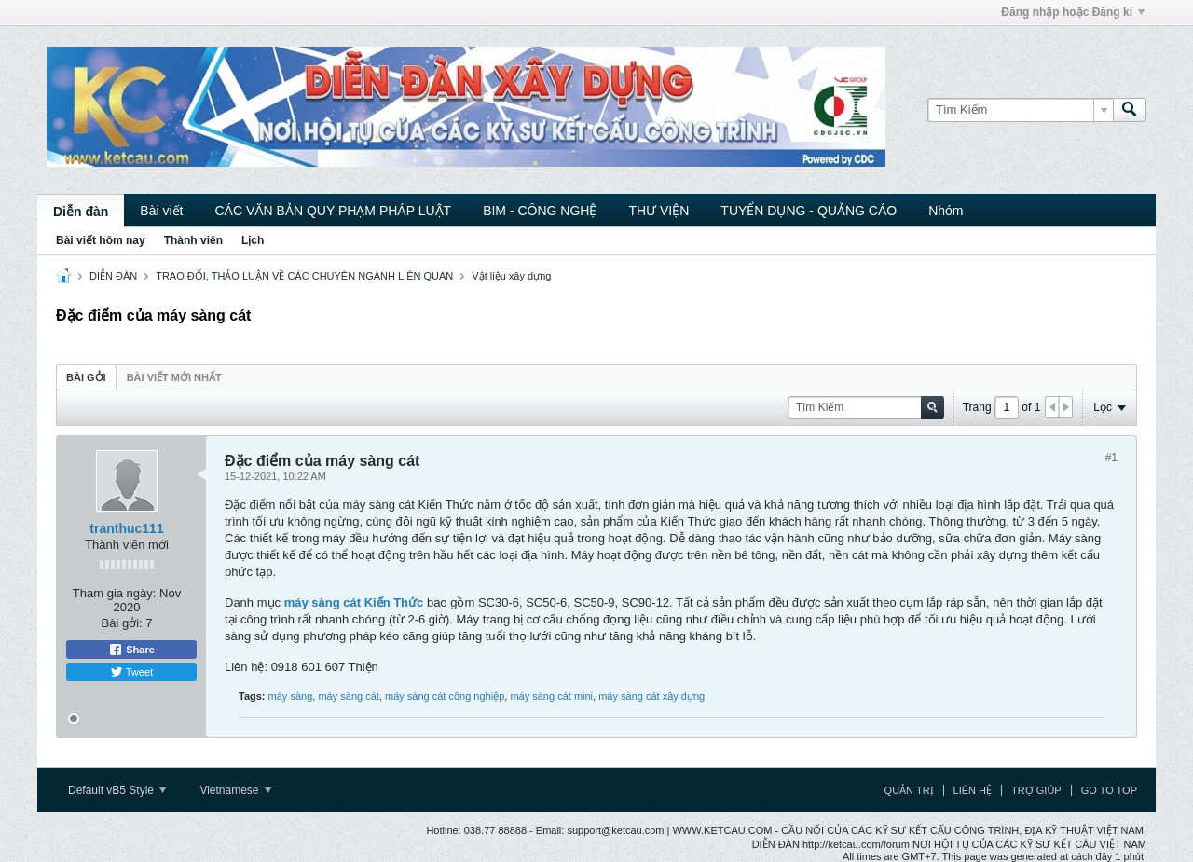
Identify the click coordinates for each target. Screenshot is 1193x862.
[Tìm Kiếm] (1020, 110)
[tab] (86, 377)
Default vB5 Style (117, 790)
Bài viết (161, 210)
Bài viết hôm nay (100, 240)
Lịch (252, 240)
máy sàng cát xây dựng (651, 696)
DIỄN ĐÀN (113, 275)
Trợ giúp (1036, 790)
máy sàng (290, 696)
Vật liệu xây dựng (511, 275)
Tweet (131, 671)
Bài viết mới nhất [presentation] (174, 377)
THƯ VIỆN (658, 210)
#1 (1111, 457)
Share (131, 649)
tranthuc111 (126, 528)
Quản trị (909, 790)
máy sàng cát (348, 696)
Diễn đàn (80, 211)
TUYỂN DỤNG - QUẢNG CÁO (808, 210)
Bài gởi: (122, 623)
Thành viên (193, 240)
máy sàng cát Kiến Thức (354, 602)
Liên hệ (972, 790)
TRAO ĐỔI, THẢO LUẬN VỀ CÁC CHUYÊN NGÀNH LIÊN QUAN (304, 275)
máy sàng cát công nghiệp (444, 696)
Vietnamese (235, 790)
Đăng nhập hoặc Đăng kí (1073, 12)
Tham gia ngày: (115, 593)
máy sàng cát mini (551, 696)
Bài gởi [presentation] (86, 377)
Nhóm (945, 210)
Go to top (1109, 790)
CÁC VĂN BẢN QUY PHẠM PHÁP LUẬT (332, 210)
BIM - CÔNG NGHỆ (539, 210)
